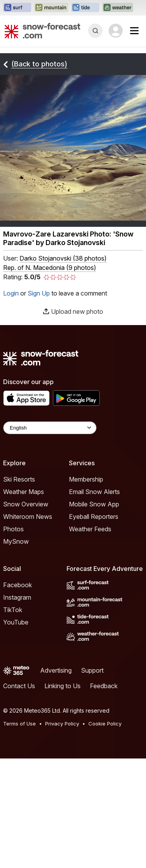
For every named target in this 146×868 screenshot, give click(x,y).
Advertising (56, 670)
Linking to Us (62, 686)
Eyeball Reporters (93, 516)
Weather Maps (23, 492)
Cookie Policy (104, 723)
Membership (86, 479)
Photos (13, 529)
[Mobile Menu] (134, 31)
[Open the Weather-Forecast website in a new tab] (117, 8)
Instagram (17, 597)
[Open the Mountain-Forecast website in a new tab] (51, 8)
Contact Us (19, 686)
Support (92, 670)
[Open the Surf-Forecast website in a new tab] (17, 8)
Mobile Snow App (94, 504)
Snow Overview (25, 504)
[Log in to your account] (116, 31)
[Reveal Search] (95, 31)
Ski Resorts (19, 479)
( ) (63, 258)
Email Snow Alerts (94, 492)
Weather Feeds (90, 529)
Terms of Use (19, 723)
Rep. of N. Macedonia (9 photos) (49, 267)
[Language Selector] (50, 427)
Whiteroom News (27, 516)
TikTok (12, 610)
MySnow (16, 541)
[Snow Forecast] (42, 30)
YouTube (15, 622)
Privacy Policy (62, 723)
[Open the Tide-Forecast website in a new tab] (85, 8)
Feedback (104, 686)
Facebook (17, 585)
